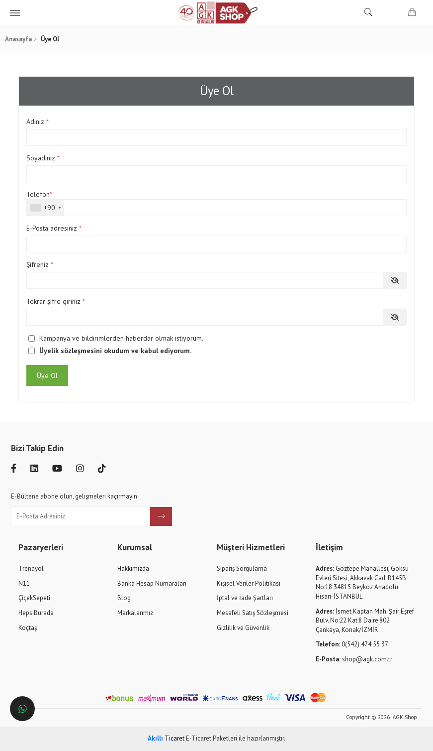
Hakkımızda (133, 568)
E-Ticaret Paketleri (211, 738)
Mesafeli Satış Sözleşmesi (252, 613)
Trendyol (31, 568)
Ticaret (166, 738)
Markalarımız (135, 613)
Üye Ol (47, 375)
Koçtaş (27, 628)
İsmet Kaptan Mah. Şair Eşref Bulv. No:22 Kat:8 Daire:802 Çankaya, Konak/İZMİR (365, 620)
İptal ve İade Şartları (245, 598)
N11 (24, 583)
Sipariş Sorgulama (242, 568)
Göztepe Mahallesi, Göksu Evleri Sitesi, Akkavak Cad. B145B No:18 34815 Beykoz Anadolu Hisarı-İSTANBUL (362, 582)
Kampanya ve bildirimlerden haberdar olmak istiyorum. (121, 338)
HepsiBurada (36, 613)
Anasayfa (18, 39)
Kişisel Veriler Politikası (248, 583)
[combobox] (45, 208)
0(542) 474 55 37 (352, 644)
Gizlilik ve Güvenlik (243, 628)
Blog (124, 598)
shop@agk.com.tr (354, 659)
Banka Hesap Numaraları (151, 583)
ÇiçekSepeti (34, 598)
